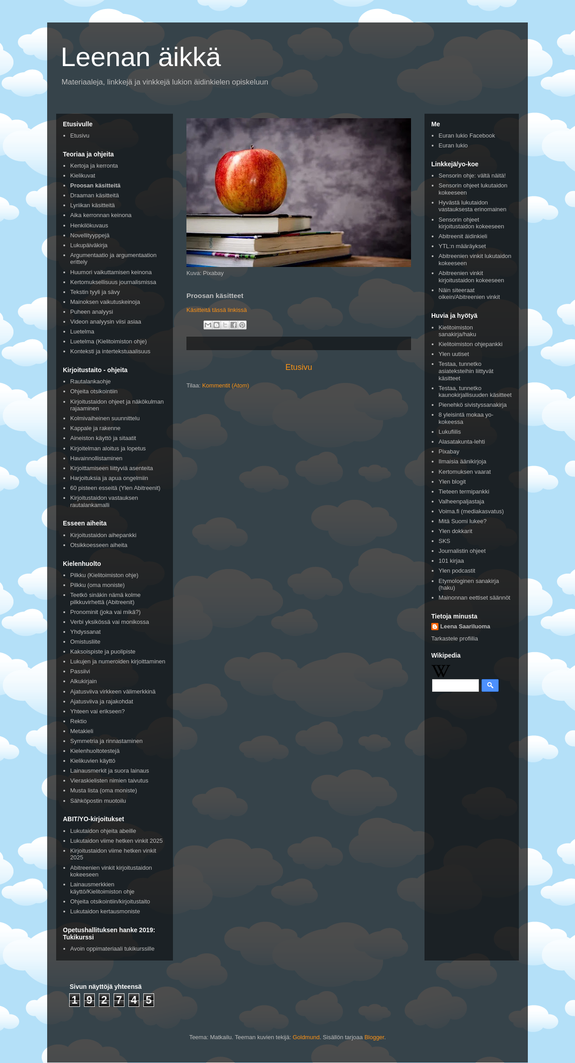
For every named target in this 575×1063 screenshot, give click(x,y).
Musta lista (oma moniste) (103, 790)
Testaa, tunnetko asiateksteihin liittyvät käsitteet (465, 370)
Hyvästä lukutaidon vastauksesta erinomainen (472, 206)
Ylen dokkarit (455, 531)
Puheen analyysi (91, 311)
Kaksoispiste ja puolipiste (102, 651)
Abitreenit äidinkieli (462, 236)
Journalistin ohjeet (462, 550)
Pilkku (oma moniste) (97, 585)
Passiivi (80, 671)
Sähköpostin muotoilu (98, 800)
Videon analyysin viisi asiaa (105, 321)
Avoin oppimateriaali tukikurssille (112, 948)
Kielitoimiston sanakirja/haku (457, 331)
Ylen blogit (452, 481)
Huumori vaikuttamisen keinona (110, 272)
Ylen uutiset (453, 354)
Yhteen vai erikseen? (97, 711)
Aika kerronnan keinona (101, 215)
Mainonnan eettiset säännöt (474, 597)
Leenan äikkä (141, 57)
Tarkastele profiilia (454, 638)
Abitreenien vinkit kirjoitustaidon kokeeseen (471, 277)
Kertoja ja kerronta (94, 165)
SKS (444, 541)
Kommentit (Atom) (225, 385)
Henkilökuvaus (89, 225)
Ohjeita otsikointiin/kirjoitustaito (110, 901)
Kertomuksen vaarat (464, 471)
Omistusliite (85, 641)
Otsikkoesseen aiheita (98, 545)
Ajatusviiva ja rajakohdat (101, 701)
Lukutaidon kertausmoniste (105, 911)
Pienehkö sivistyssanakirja (472, 404)
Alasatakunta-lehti (461, 441)
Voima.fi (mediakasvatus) (471, 511)
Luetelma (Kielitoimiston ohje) (108, 341)
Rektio (78, 721)
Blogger (374, 1037)
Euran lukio (453, 145)
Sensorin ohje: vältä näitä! (472, 175)
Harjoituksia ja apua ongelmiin (109, 478)
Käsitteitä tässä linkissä (216, 310)
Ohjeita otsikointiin (94, 391)
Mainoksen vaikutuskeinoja (105, 301)
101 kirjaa (451, 560)
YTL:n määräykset (462, 246)
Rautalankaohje (90, 381)
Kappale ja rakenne (95, 428)
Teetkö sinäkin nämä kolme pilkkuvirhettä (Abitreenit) (105, 598)
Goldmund (305, 1037)
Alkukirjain (83, 681)
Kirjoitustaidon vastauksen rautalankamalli (104, 501)
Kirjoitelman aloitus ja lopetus (108, 448)
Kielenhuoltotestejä (94, 750)
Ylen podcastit (456, 570)
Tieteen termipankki (463, 491)
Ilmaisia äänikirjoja (462, 461)
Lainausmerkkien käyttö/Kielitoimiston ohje (102, 888)
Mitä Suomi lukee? (462, 521)
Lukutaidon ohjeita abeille (103, 830)
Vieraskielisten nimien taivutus (109, 780)
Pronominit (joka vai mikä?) (105, 612)
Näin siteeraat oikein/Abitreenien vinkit (469, 294)
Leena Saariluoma (465, 626)
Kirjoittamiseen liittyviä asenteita (111, 468)
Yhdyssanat (85, 631)
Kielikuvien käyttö (92, 760)
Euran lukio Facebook (466, 135)
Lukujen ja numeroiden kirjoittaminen (117, 661)
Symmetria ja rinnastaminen (106, 741)
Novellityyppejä (89, 235)
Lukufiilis (449, 431)
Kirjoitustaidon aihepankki (103, 535)
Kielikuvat (82, 175)
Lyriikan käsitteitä (92, 205)
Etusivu (298, 367)
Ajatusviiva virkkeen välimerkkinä (112, 691)
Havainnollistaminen (96, 458)
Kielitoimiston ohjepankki (470, 344)
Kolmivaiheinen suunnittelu (105, 418)
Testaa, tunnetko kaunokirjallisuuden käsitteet (475, 392)
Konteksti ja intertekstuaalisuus (110, 351)
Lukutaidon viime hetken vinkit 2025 (116, 840)
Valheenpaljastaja (461, 501)
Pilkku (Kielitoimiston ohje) (104, 575)
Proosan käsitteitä (95, 185)
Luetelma (82, 331)
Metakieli (81, 731)
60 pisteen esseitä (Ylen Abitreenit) (115, 488)
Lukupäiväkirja (88, 245)
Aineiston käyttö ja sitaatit (103, 438)
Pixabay (448, 451)
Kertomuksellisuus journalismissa (113, 282)
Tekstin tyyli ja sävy (95, 292)
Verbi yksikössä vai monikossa (109, 621)
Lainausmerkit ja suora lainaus (109, 770)
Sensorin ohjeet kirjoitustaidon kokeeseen (471, 223)
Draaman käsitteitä (94, 195)
